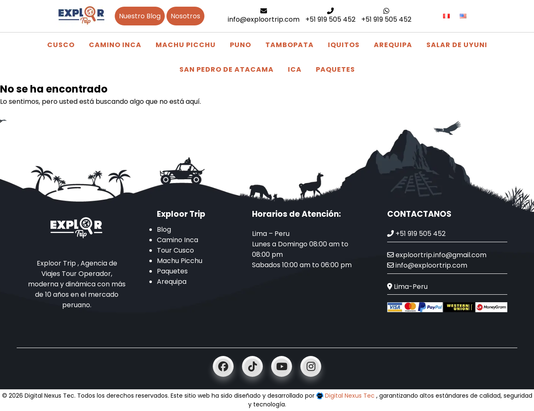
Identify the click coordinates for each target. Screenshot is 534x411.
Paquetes (335, 69)
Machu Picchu (186, 45)
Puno (240, 45)
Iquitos (344, 45)
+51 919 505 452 (330, 16)
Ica (295, 69)
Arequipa (393, 45)
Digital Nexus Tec (346, 395)
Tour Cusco (175, 250)
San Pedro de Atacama (226, 69)
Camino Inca (115, 45)
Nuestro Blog (140, 16)
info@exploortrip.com (264, 16)
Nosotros (185, 16)
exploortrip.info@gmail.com (436, 255)
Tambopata (289, 45)
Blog (164, 229)
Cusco (61, 45)
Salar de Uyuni (456, 45)
